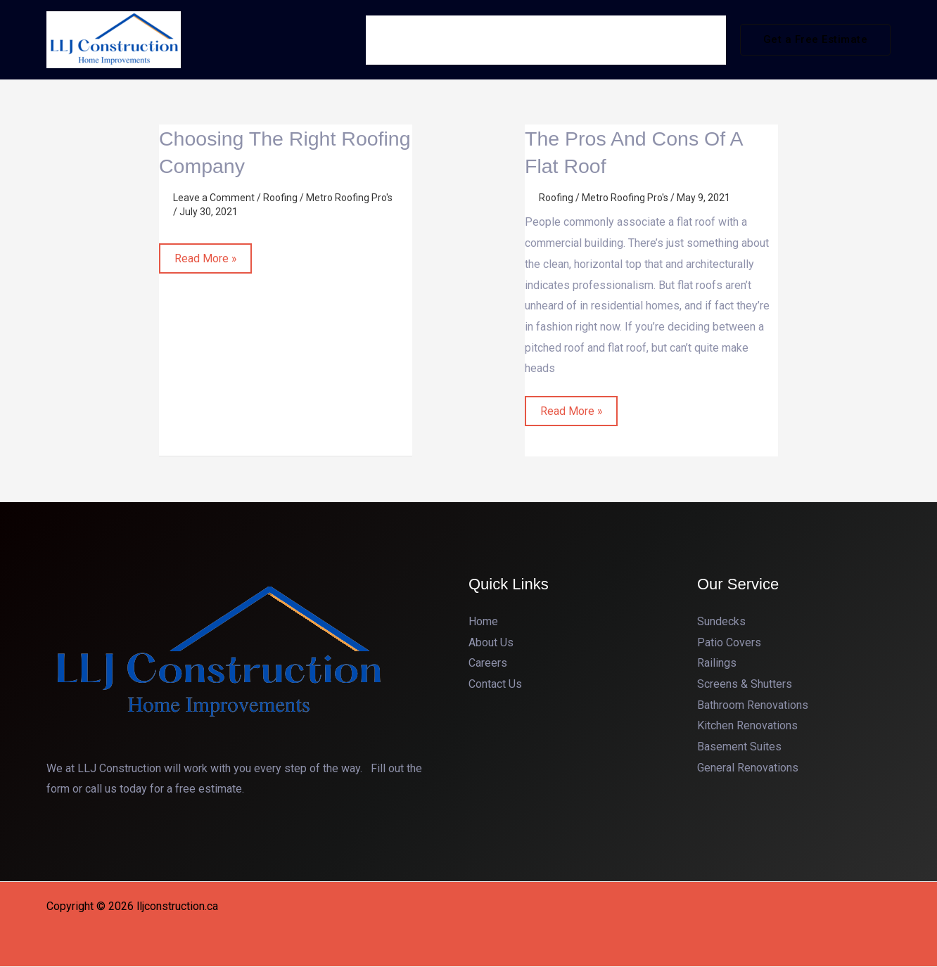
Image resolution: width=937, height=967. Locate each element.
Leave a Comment (214, 197)
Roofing (280, 197)
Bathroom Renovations (752, 705)
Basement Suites (739, 747)
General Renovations (747, 767)
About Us (479, 39)
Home (420, 39)
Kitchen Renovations (747, 726)
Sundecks (721, 621)
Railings (717, 663)
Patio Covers (729, 642)
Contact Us (688, 39)
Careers (487, 663)
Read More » (205, 254)
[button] (815, 40)
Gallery (622, 39)
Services (546, 39)
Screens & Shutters (744, 684)
